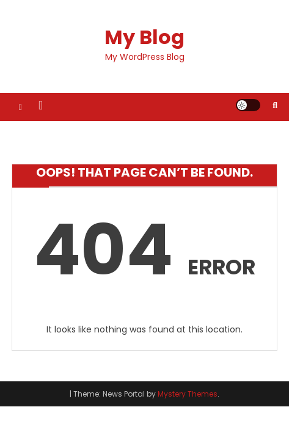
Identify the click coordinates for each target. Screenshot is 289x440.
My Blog (144, 37)
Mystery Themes (188, 394)
